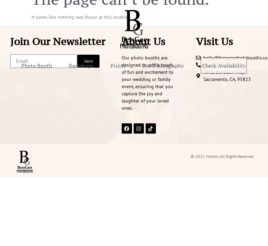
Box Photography (186, 65)
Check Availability (134, 80)
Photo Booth (59, 65)
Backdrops (104, 65)
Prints (141, 65)
